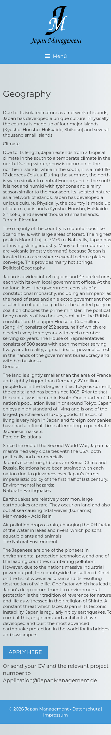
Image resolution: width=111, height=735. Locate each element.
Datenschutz (86, 709)
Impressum (55, 715)
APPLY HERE (25, 652)
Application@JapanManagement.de (50, 680)
